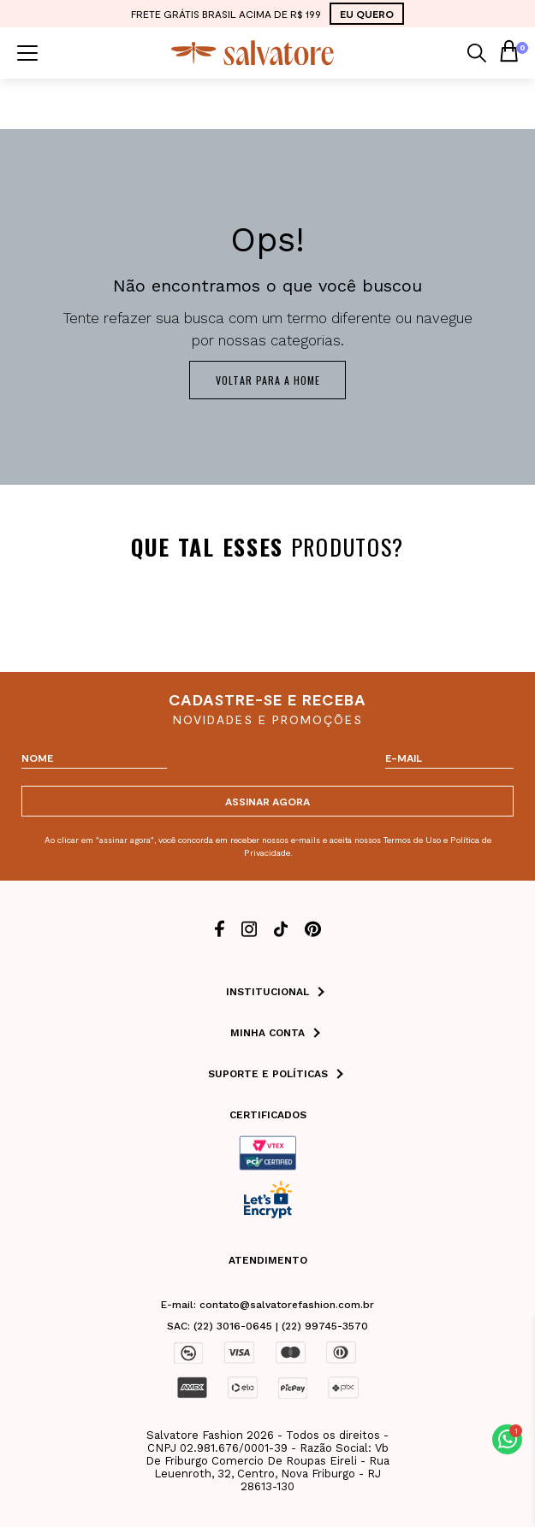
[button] (507, 1439)
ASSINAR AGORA (267, 801)
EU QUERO (367, 14)
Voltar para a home (268, 380)
